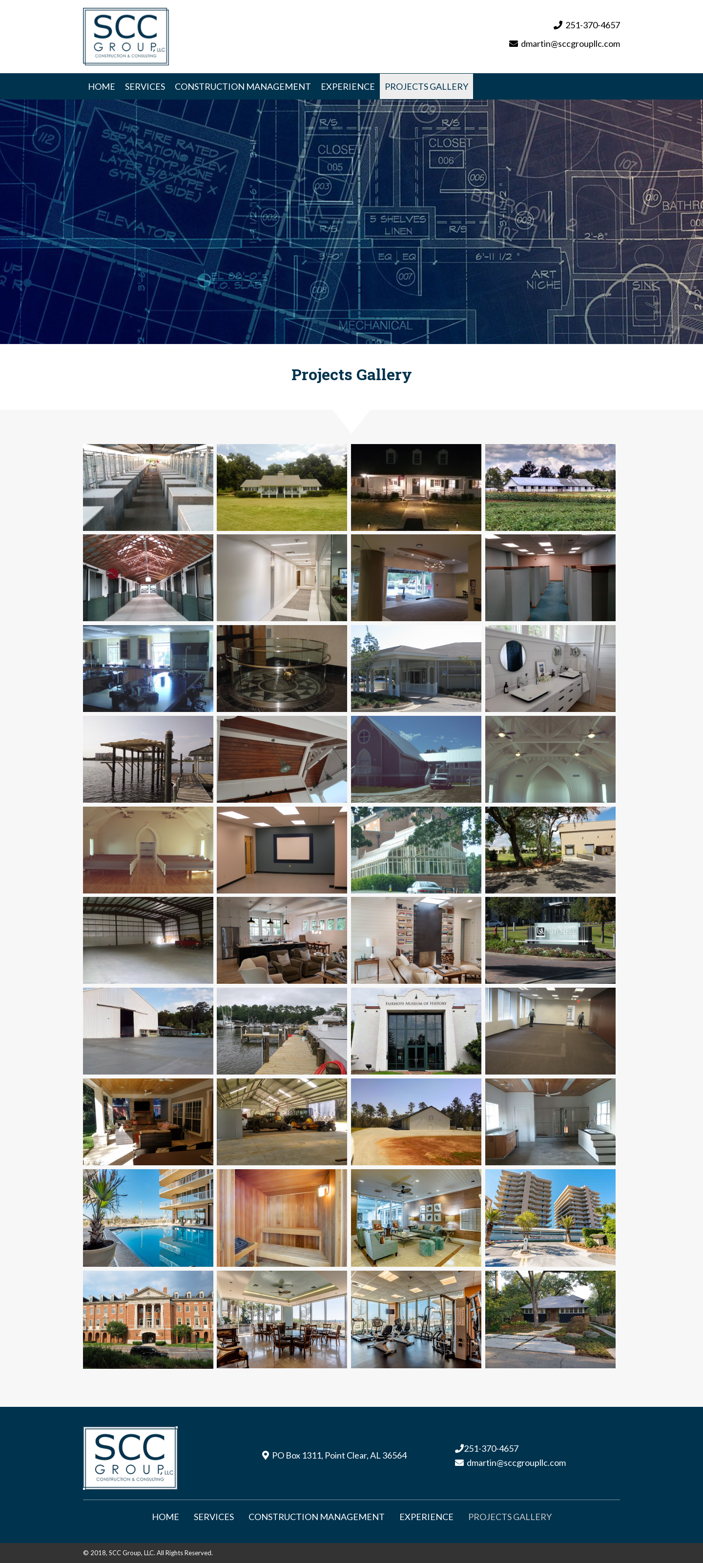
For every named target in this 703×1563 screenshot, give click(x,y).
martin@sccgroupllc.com (573, 43)
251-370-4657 (592, 24)
